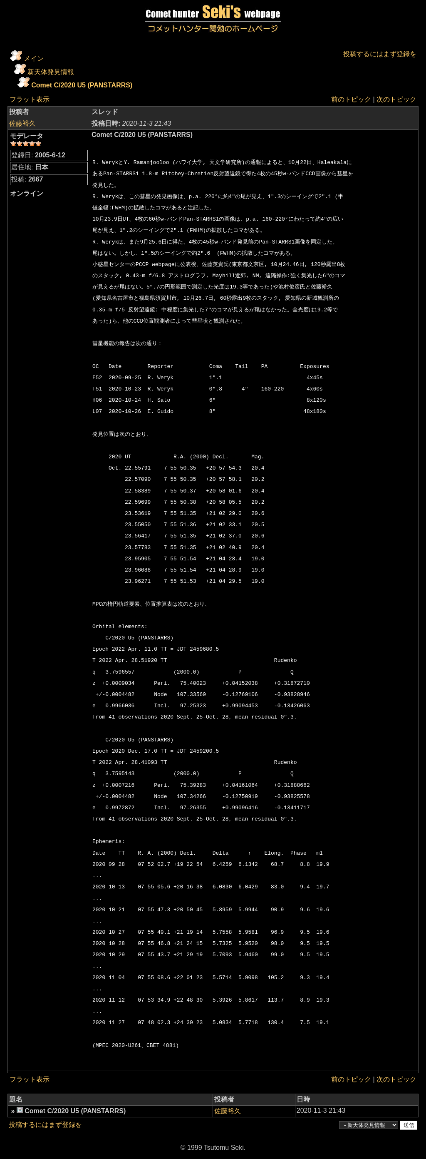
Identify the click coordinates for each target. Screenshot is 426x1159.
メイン (34, 58)
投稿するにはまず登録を (379, 53)
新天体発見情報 (50, 71)
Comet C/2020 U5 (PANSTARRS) (81, 85)
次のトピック (396, 99)
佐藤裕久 (22, 123)
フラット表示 (30, 99)
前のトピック (351, 99)
